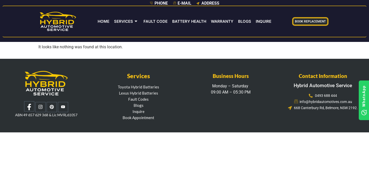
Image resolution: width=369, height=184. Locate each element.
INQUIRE (263, 21)
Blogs (244, 21)
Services (125, 21)
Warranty (222, 21)
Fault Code (156, 21)
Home (103, 21)
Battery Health (189, 21)
